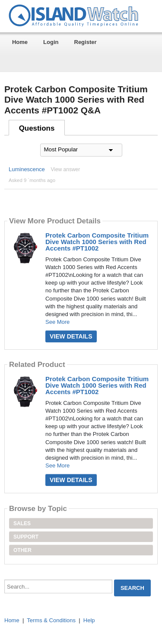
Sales (22, 523)
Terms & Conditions (51, 620)
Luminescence (27, 169)
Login (50, 42)
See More (57, 322)
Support (25, 537)
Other (22, 550)
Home (20, 42)
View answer (65, 169)
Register (85, 42)
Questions (37, 128)
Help (89, 620)
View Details (71, 336)
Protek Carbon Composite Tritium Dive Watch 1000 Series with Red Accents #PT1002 (97, 242)
